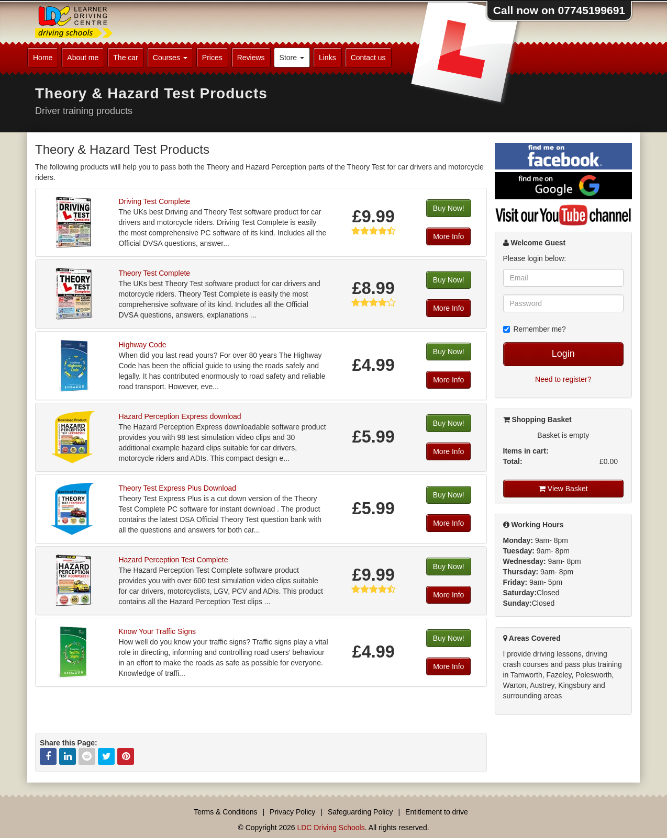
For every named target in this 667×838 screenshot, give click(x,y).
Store (292, 57)
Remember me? (534, 329)
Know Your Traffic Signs (157, 631)
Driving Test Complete (154, 201)
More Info (448, 236)
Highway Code (142, 345)
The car (125, 57)
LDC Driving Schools (330, 827)
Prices (212, 57)
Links (327, 57)
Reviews (251, 57)
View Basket (563, 488)
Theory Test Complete (154, 273)
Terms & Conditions (225, 812)
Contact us (368, 57)
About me (82, 57)
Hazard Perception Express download (179, 416)
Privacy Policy (292, 812)
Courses (170, 57)
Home (42, 57)
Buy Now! (448, 208)
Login (563, 353)
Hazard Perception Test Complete (173, 560)
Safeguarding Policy (360, 812)
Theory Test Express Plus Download (177, 488)
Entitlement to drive (436, 812)
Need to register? (563, 379)
